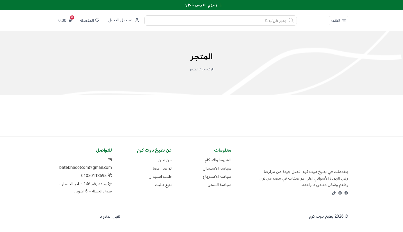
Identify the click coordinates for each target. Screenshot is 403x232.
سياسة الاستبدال (217, 168)
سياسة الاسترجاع (217, 176)
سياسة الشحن (219, 185)
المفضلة (89, 20)
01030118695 (96, 176)
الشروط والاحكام (218, 160)
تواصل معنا (162, 168)
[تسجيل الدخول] (123, 20)
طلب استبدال (160, 176)
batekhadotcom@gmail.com (85, 164)
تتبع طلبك (163, 185)
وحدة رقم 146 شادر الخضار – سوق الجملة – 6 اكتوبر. (85, 188)
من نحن (165, 160)
